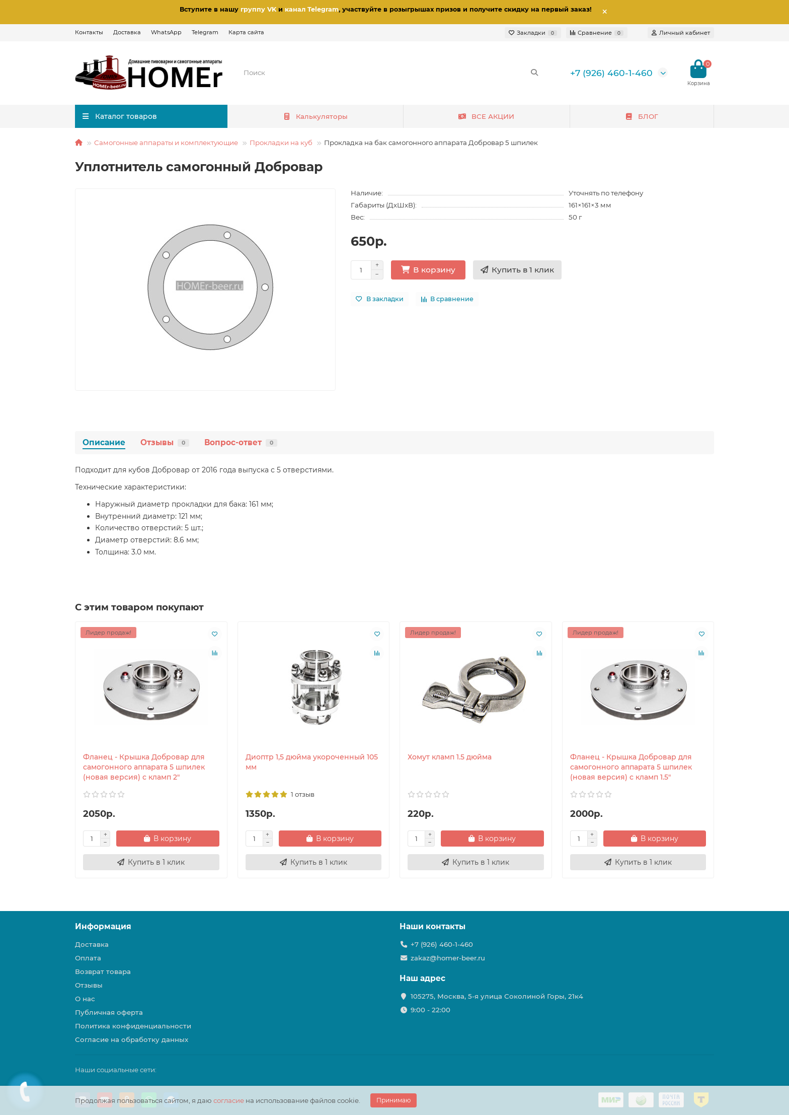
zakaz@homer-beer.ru (448, 958)
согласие (228, 1100)
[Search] (391, 72)
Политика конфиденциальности (133, 1026)
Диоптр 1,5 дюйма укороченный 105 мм (312, 762)
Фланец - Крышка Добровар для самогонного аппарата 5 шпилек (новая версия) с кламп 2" (144, 767)
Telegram (205, 32)
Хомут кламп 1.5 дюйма (450, 756)
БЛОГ (642, 116)
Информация (103, 926)
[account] (681, 32)
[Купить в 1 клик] (517, 270)
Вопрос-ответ (240, 442)
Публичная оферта (109, 1012)
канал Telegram (312, 9)
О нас (85, 999)
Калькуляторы (315, 116)
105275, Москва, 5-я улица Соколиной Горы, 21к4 (497, 996)
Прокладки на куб (281, 142)
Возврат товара (103, 971)
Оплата (88, 958)
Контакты (89, 32)
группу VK (258, 9)
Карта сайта (246, 32)
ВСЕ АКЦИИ (486, 116)
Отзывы (164, 442)
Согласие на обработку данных (131, 1039)
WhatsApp (166, 32)
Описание (104, 442)
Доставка (127, 32)
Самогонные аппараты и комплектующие (166, 142)
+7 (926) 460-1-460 (611, 72)
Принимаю (393, 1100)
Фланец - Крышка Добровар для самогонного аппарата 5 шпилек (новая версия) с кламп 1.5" (631, 767)
